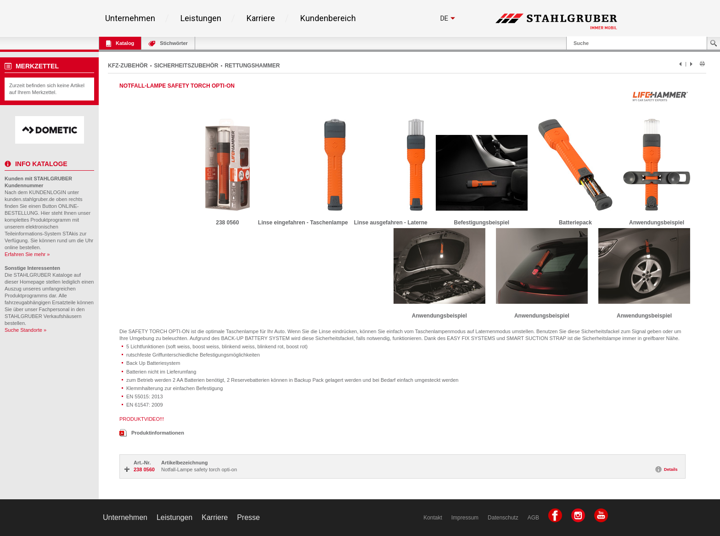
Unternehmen (130, 18)
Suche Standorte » (25, 330)
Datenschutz (503, 517)
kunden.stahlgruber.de (30, 199)
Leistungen (200, 18)
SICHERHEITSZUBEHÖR (186, 65)
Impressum (464, 517)
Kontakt (432, 517)
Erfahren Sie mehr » (27, 254)
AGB (533, 517)
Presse (248, 517)
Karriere (261, 18)
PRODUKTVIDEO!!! (141, 419)
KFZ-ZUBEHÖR (128, 65)
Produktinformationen (151, 433)
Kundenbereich (328, 18)
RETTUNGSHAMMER (252, 65)
